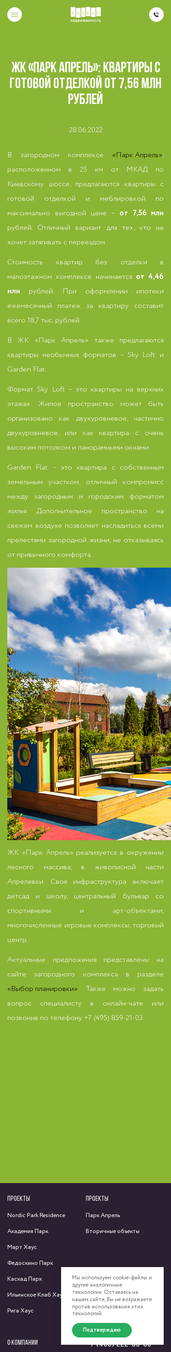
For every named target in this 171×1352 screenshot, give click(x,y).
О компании (22, 1342)
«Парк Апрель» (137, 155)
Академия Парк (27, 1231)
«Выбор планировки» (42, 989)
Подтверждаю (102, 1330)
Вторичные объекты (113, 1231)
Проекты (18, 1198)
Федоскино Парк (30, 1263)
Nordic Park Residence (36, 1215)
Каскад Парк (24, 1279)
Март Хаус (22, 1247)
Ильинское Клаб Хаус (36, 1295)
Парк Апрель (103, 1215)
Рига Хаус (20, 1311)
